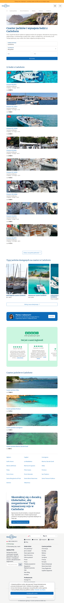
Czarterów (32, 568)
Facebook (27, 539)
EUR (50, 536)
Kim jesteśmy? (28, 548)
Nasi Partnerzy (28, 555)
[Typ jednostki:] (32, 49)
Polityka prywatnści (29, 564)
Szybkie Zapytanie (47, 570)
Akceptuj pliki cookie (32, 593)
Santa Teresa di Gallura (48, 478)
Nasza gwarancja (29, 553)
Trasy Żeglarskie (46, 568)
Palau (8, 470)
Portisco (44, 470)
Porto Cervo (9, 474)
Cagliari (26, 457)
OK (20, 564)
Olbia (43, 466)
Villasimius (27, 482)
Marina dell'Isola (11, 466)
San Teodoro (45, 474)
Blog (26, 542)
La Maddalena (28, 461)
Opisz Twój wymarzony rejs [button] (20, 522)
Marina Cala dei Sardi (48, 461)
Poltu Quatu (27, 470)
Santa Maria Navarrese (30, 478)
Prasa (25, 559)
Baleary (44, 553)
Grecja (43, 555)
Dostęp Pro (27, 580)
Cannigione (45, 457)
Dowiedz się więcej (40, 590)
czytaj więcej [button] (20, 357)
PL (34, 536)
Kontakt (51, 316)
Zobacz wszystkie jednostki (32, 253)
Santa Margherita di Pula (13, 478)
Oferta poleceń (28, 557)
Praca (25, 562)
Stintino (8, 482)
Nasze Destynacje (47, 564)
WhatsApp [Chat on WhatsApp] (10, 544)
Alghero (8, 457)
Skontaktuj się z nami (13, 546)
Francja (44, 559)
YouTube (35, 539)
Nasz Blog (27, 572)
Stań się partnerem (29, 582)
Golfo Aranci (10, 461)
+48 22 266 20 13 (11, 541)
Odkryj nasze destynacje (32, 304)
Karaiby (44, 551)
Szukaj (32, 58)
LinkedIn (51, 539)
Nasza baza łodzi (46, 566)
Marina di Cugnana (29, 466)
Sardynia (44, 557)
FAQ (25, 570)
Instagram (43, 539)
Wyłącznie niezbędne (32, 597)
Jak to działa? (27, 551)
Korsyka (44, 562)
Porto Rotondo (28, 474)
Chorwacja (45, 548)
